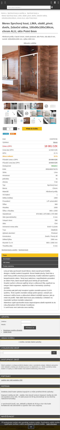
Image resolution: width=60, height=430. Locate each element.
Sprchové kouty (23, 250)
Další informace (51, 424)
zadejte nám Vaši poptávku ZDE (11, 380)
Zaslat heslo (7, 332)
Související (6, 259)
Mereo (55, 142)
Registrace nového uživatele (12, 330)
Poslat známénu (8, 266)
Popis (5, 255)
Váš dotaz (6, 262)
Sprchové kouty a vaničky (9, 250)
